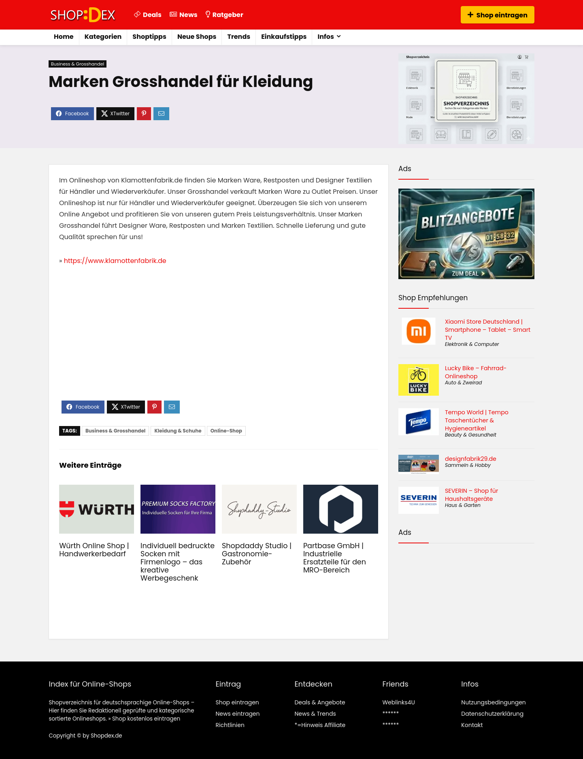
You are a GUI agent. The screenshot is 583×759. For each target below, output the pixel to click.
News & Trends (315, 714)
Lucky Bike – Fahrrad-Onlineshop (475, 372)
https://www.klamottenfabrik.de (115, 260)
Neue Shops (197, 36)
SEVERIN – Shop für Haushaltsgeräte (471, 495)
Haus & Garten (463, 505)
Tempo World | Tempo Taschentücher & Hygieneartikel (477, 420)
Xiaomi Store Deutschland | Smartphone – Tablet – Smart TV (487, 330)
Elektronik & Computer (472, 344)
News (184, 14)
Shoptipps (149, 36)
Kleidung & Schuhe (177, 430)
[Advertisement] (218, 339)
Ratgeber (224, 14)
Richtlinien (229, 725)
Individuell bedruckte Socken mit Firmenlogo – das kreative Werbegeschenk (177, 562)
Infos (325, 36)
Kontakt (472, 725)
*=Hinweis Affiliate (319, 725)
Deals (148, 14)
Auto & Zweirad (463, 382)
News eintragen (237, 714)
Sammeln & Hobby (468, 465)
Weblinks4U (398, 702)
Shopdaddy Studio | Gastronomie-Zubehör (257, 554)
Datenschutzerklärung (492, 714)
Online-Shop (226, 430)
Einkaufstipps (283, 36)
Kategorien (103, 36)
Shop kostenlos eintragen (146, 719)
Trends (238, 36)
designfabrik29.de (470, 459)
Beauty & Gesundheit (470, 434)
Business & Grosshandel (77, 64)
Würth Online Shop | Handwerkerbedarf (94, 550)
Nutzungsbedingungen (493, 702)
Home (64, 36)
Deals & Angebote (319, 702)
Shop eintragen (498, 15)
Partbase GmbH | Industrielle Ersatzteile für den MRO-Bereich (334, 558)
